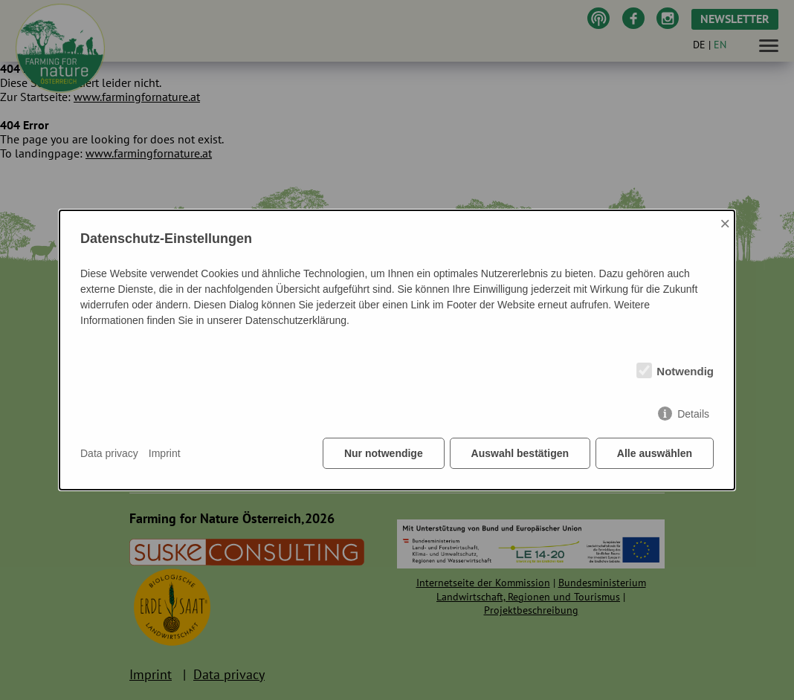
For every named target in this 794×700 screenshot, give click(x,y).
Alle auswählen (654, 453)
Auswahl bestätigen (519, 453)
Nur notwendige (383, 453)
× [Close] (725, 223)
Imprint (165, 453)
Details (693, 414)
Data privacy (109, 453)
